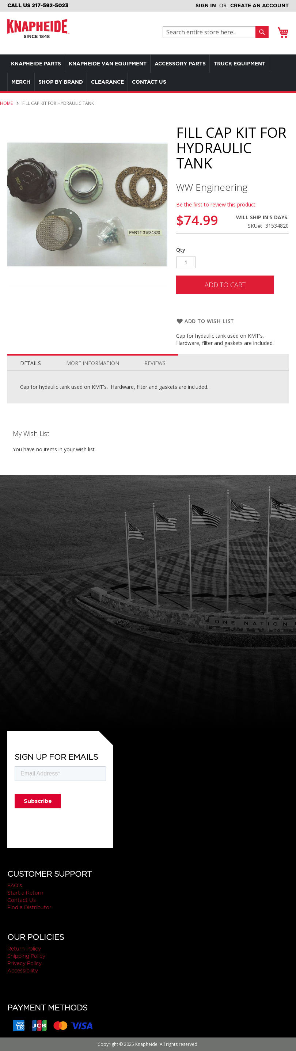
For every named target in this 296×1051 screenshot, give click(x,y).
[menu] (148, 72)
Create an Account (259, 5)
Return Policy (24, 949)
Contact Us (21, 900)
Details (30, 363)
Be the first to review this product (215, 204)
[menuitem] (37, 63)
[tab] (30, 361)
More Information (92, 363)
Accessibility (22, 971)
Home (6, 103)
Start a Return (25, 893)
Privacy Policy (24, 963)
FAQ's (14, 885)
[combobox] (211, 32)
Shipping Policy (26, 956)
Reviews (155, 363)
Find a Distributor (29, 907)
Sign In (206, 5)
